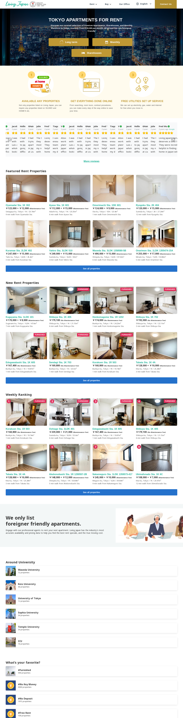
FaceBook (164, 708)
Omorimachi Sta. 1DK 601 (113, 195)
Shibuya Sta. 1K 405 (70, 307)
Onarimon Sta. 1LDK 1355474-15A (156, 240)
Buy (108, 4)
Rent (93, 4)
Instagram (175, 708)
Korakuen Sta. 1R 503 (113, 353)
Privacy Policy (32, 694)
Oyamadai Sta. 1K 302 (26, 195)
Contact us (61, 694)
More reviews (91, 161)
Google (31, 129)
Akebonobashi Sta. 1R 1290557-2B (70, 465)
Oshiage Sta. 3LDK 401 (70, 420)
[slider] (26, 133)
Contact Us (166, 4)
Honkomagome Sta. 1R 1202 (113, 307)
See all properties (91, 269)
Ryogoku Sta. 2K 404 (156, 195)
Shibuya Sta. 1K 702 (156, 307)
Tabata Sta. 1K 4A (156, 353)
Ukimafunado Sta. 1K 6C (156, 465)
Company (47, 694)
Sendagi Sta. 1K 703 (70, 353)
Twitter (170, 708)
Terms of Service (14, 694)
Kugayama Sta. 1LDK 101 (26, 307)
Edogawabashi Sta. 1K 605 (26, 353)
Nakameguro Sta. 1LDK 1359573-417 (113, 465)
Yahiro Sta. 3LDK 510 (70, 240)
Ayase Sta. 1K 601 (70, 195)
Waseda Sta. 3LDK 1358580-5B (113, 240)
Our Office (124, 4)
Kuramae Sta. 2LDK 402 (26, 240)
